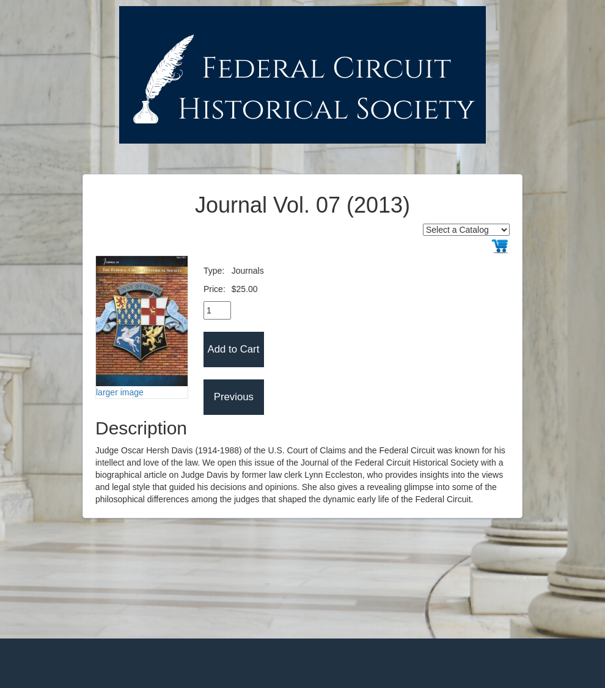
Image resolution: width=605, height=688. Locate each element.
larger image (120, 392)
